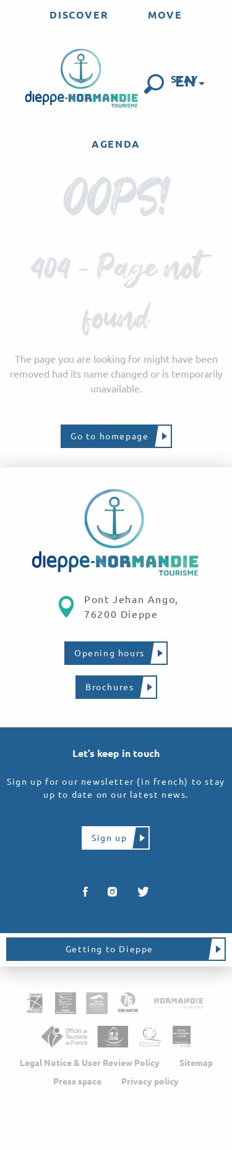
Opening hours (109, 653)
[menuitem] (79, 15)
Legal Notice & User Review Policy (90, 1063)
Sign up (109, 838)
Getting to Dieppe (109, 949)
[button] (154, 84)
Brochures (109, 687)
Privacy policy (150, 1081)
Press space (77, 1081)
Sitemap (196, 1063)
